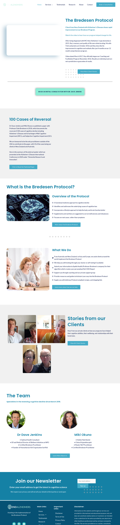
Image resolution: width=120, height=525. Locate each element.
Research (42, 522)
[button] (105, 5)
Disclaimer (59, 513)
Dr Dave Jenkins (29, 435)
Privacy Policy (60, 520)
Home (41, 511)
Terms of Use (59, 517)
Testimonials (43, 518)
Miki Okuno (83, 435)
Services (43, 514)
